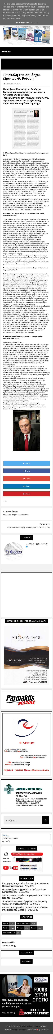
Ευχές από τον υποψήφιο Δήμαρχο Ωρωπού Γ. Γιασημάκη (28, 527)
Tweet (26, 463)
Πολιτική (33, 928)
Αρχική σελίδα (8, 942)
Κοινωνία (5, 928)
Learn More (22, 22)
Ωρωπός (6, 841)
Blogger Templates (19, 1030)
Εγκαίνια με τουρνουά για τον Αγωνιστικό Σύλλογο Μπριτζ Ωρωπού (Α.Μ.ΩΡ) (24, 908)
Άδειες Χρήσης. (9, 945)
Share (26, 471)
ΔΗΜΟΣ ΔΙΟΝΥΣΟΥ (9, 932)
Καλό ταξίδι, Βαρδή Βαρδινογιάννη (15, 514)
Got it (34, 22)
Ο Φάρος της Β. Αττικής (37, 543)
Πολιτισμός (20, 928)
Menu (6, 51)
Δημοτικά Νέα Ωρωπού (23, 923)
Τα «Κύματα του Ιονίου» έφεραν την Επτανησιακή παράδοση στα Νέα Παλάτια (24, 902)
